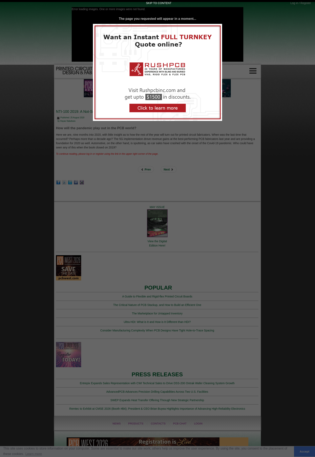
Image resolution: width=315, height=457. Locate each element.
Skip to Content (158, 3)
